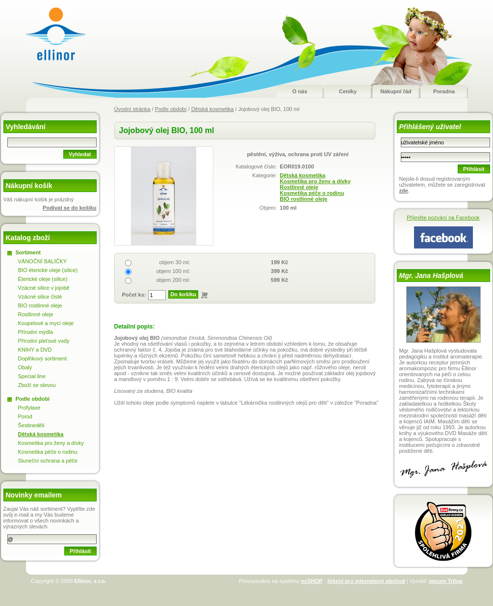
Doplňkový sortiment (42, 358)
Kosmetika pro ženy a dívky (315, 181)
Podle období (171, 109)
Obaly (25, 367)
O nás (300, 91)
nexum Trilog (445, 581)
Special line (32, 376)
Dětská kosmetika (212, 109)
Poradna (444, 91)
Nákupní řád (396, 91)
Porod (25, 416)
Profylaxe (29, 408)
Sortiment (28, 252)
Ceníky (348, 91)
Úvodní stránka (132, 109)
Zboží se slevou (37, 385)
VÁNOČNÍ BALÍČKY (42, 261)
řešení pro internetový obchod (366, 581)
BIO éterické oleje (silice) (48, 270)
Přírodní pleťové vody (44, 341)
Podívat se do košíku (69, 208)
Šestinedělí (31, 425)
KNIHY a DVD (35, 350)
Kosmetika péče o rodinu (312, 193)
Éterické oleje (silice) (43, 279)
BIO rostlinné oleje (303, 199)
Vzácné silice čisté (40, 297)
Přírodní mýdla (35, 332)
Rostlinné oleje (299, 187)
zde (403, 190)
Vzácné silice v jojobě (44, 288)
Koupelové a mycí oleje (46, 323)
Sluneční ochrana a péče (48, 461)
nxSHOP (312, 581)
